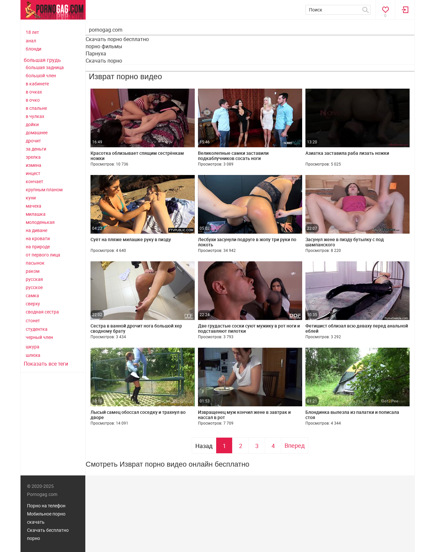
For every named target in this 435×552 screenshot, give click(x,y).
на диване (36, 230)
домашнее (37, 132)
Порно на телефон (46, 505)
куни (31, 198)
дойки (32, 124)
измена (33, 165)
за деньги (36, 149)
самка (32, 295)
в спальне (36, 108)
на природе (38, 246)
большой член (41, 75)
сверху (33, 303)
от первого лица (43, 255)
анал (31, 40)
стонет (33, 320)
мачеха (33, 206)
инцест (33, 173)
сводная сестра (42, 312)
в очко (33, 100)
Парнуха (96, 53)
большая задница (45, 67)
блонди (33, 49)
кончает (34, 181)
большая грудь (42, 60)
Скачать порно (104, 60)
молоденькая (40, 222)
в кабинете (37, 83)
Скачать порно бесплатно (117, 39)
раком (32, 271)
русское (34, 287)
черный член (39, 337)
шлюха (33, 355)
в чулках (35, 116)
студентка (37, 329)
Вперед (295, 445)
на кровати (38, 238)
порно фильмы (104, 46)
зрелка (33, 157)
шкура (32, 346)
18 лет (32, 32)
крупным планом (44, 189)
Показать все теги (46, 363)
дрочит (33, 141)
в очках (34, 92)
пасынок (35, 263)
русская (34, 279)
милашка (36, 214)
